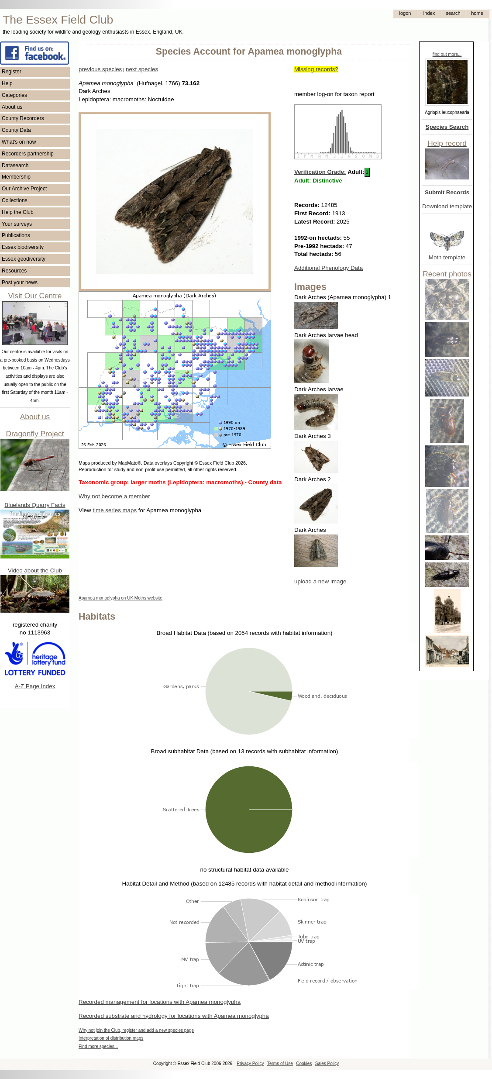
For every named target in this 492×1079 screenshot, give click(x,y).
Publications (16, 235)
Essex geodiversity (23, 259)
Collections (15, 200)
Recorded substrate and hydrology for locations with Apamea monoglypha (174, 1016)
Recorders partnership (28, 154)
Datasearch (15, 165)
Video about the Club (35, 570)
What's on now (19, 142)
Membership (16, 177)
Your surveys (17, 224)
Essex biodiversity (23, 247)
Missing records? (316, 69)
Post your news (20, 282)
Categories (14, 95)
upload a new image (320, 581)
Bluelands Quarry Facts (34, 505)
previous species (100, 69)
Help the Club (18, 212)
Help (7, 83)
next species (142, 69)
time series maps (115, 510)
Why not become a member (114, 496)
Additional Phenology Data (328, 268)
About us (12, 107)
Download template (447, 206)
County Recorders (23, 118)
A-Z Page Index (35, 686)
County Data (16, 130)
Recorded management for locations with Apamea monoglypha (160, 1002)
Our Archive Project (24, 189)
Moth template (447, 257)
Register (11, 72)
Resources (14, 271)
